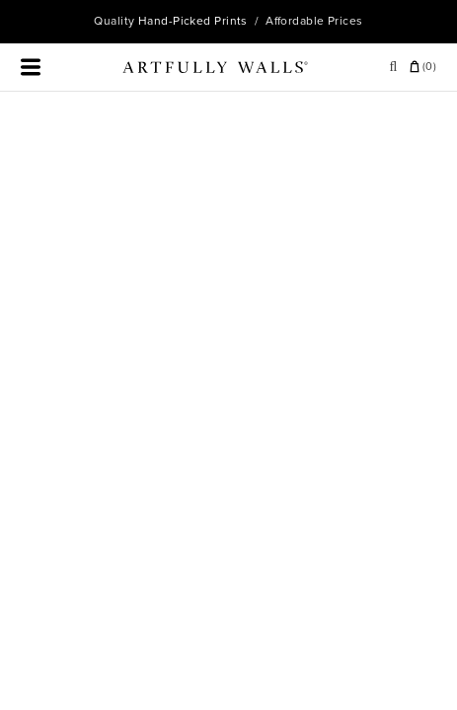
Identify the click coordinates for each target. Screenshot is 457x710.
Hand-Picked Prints (193, 21)
